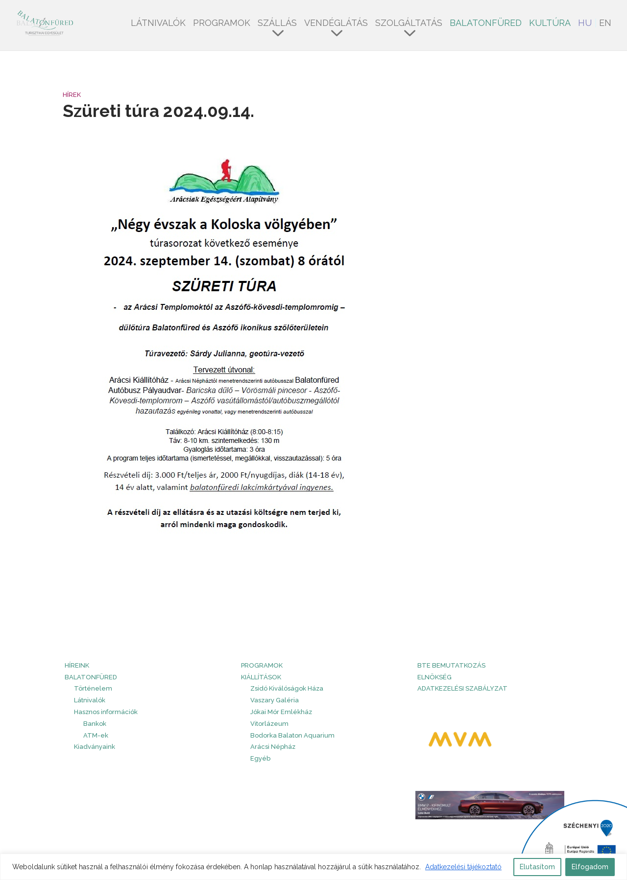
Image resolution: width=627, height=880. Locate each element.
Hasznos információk (106, 712)
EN (605, 24)
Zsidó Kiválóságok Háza (286, 688)
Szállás (277, 24)
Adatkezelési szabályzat (462, 688)
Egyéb (260, 758)
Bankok (94, 723)
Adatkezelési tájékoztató (463, 867)
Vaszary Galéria (274, 700)
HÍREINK (77, 665)
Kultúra (550, 24)
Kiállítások (261, 677)
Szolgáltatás (408, 24)
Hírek (72, 94)
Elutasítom (537, 867)
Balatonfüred (486, 24)
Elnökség (434, 677)
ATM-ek (95, 735)
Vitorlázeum (269, 723)
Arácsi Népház (272, 746)
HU (585, 24)
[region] (313, 867)
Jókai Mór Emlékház (281, 712)
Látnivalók (158, 24)
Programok (221, 24)
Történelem (93, 688)
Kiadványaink (94, 746)
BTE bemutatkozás (451, 665)
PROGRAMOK (262, 665)
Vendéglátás (336, 24)
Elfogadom (590, 867)
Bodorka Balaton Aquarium (292, 735)
